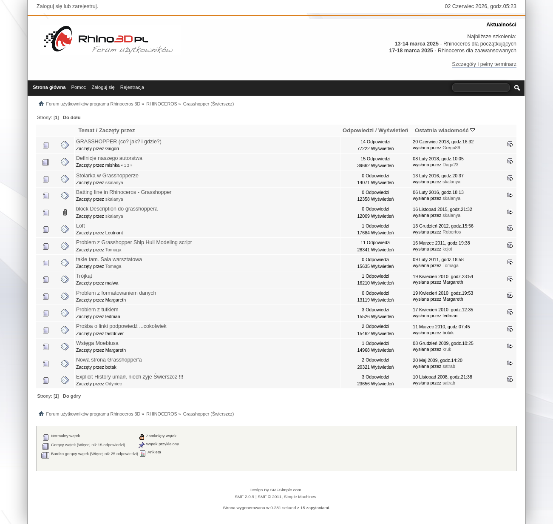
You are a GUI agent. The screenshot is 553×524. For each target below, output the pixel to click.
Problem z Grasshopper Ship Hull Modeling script (134, 242)
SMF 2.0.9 (244, 496)
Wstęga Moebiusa (97, 343)
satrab (448, 366)
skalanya (114, 182)
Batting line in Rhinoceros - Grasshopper (124, 192)
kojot (447, 248)
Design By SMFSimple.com (275, 489)
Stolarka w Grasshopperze (107, 176)
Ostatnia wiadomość (445, 130)
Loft (80, 226)
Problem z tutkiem (97, 310)
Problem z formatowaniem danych (116, 293)
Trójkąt (84, 276)
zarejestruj (84, 6)
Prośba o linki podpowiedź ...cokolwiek (121, 326)
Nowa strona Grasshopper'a (109, 360)
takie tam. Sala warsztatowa (109, 259)
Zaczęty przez (117, 130)
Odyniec (113, 383)
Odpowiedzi (358, 130)
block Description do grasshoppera (117, 209)
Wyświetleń (393, 130)
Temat (86, 130)
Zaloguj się (49, 6)
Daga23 (450, 164)
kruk (446, 349)
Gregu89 (451, 147)
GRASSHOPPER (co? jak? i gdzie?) (119, 142)
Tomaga (113, 249)
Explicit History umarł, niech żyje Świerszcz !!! (129, 377)
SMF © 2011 (269, 496)
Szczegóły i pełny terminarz (484, 64)
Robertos (451, 231)
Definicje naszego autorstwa (109, 158)
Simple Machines (300, 496)
